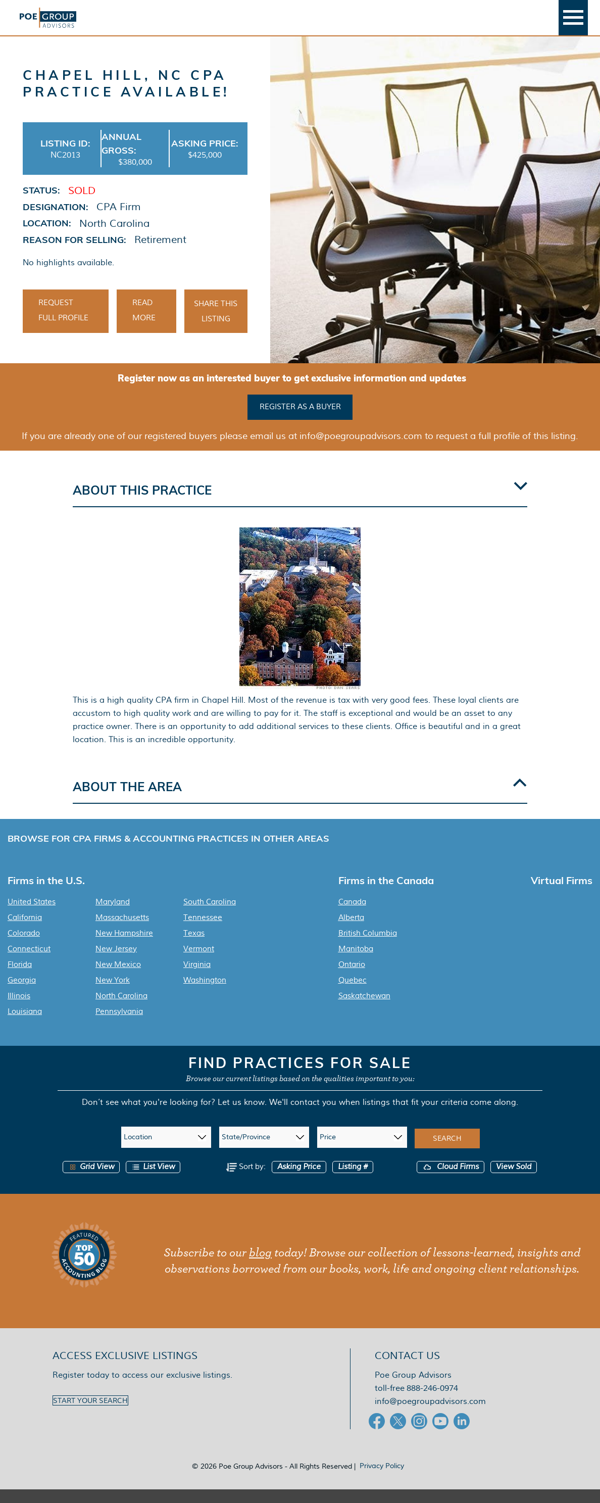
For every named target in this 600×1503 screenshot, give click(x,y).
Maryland (112, 915)
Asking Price (299, 1180)
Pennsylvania (119, 1025)
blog (260, 1266)
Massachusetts (122, 931)
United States (32, 915)
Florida (20, 978)
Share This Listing (215, 327)
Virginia (197, 978)
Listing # (353, 1180)
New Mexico (118, 978)
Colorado (24, 946)
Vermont (198, 962)
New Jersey (116, 962)
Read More (144, 326)
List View (153, 1180)
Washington (204, 993)
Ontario (351, 978)
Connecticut (29, 962)
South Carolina (209, 915)
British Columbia (367, 946)
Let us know (241, 1116)
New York (112, 993)
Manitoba (355, 962)
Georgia (22, 993)
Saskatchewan (364, 1009)
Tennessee (202, 931)
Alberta (351, 931)
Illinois (19, 1009)
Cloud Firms (450, 1180)
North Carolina (121, 1009)
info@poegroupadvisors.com (430, 1415)
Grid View (91, 1180)
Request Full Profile (63, 326)
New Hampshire (124, 946)
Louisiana (25, 1025)
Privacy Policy (382, 1479)
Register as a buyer (300, 421)
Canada (352, 915)
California (25, 931)
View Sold (513, 1180)
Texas (194, 946)
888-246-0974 (432, 1402)
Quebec (352, 993)
